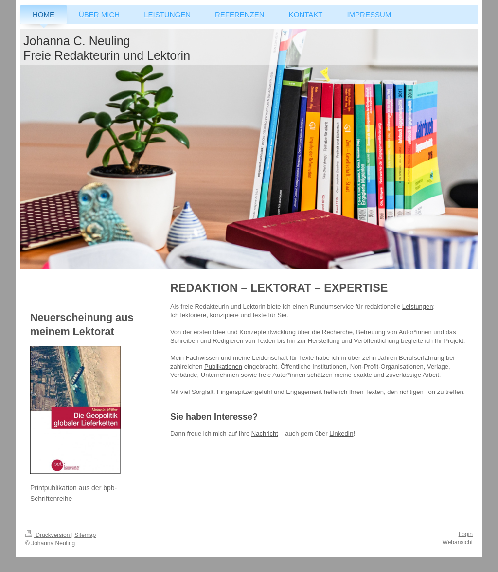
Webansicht (458, 542)
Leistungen (417, 306)
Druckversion (48, 535)
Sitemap (85, 535)
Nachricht (264, 433)
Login (466, 534)
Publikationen (223, 366)
